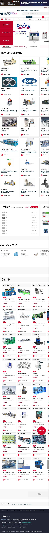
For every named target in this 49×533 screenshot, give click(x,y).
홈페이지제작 (41, 511)
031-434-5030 (26, 195)
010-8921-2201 (26, 175)
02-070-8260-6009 (28, 94)
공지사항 (35, 511)
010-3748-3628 (39, 356)
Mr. (6, 212)
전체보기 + (27, 207)
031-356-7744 (23, 356)
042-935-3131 (26, 114)
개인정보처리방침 (20, 511)
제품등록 (6, 46)
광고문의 (40, 19)
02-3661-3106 (7, 155)
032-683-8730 (8, 331)
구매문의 (18, 19)
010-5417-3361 (8, 306)
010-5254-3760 (7, 175)
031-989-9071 (7, 114)
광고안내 (13, 511)
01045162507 (26, 74)
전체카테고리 (8, 19)
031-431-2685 (26, 155)
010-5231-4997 (7, 94)
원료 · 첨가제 (7, 33)
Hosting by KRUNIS (26, 522)
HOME (45, 7)
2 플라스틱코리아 (33, 46)
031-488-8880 (7, 195)
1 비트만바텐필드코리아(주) (19, 46)
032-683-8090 (38, 331)
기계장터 (7, 25)
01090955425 (23, 331)
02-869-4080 (38, 306)
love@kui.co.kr (21, 521)
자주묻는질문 (29, 511)
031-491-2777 (8, 380)
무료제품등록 (29, 19)
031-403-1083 (25, 256)
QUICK (41, 431)
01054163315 (26, 135)
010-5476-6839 (39, 380)
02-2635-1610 (7, 135)
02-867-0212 (7, 74)
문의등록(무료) (34, 207)
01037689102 (8, 405)
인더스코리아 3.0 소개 (5, 511)
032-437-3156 (5, 256)
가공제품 (7, 41)
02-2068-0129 (44, 256)
